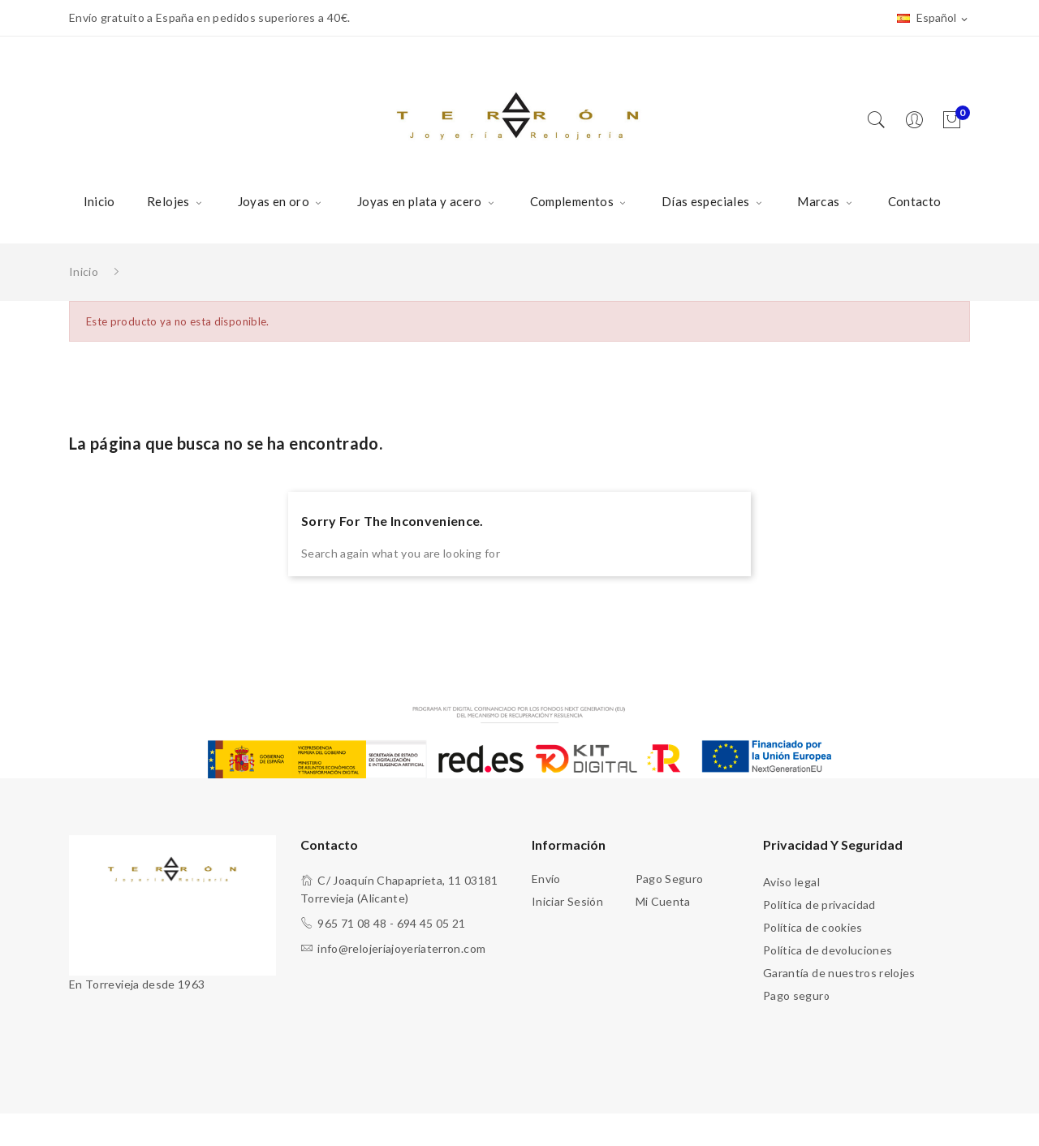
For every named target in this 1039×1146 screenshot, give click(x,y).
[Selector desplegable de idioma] (933, 18)
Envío (546, 878)
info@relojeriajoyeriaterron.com (401, 948)
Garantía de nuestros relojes (839, 973)
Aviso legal (791, 882)
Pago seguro (670, 878)
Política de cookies (813, 927)
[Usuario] (918, 120)
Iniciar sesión (567, 901)
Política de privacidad (819, 904)
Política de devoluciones (827, 950)
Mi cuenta (663, 901)
